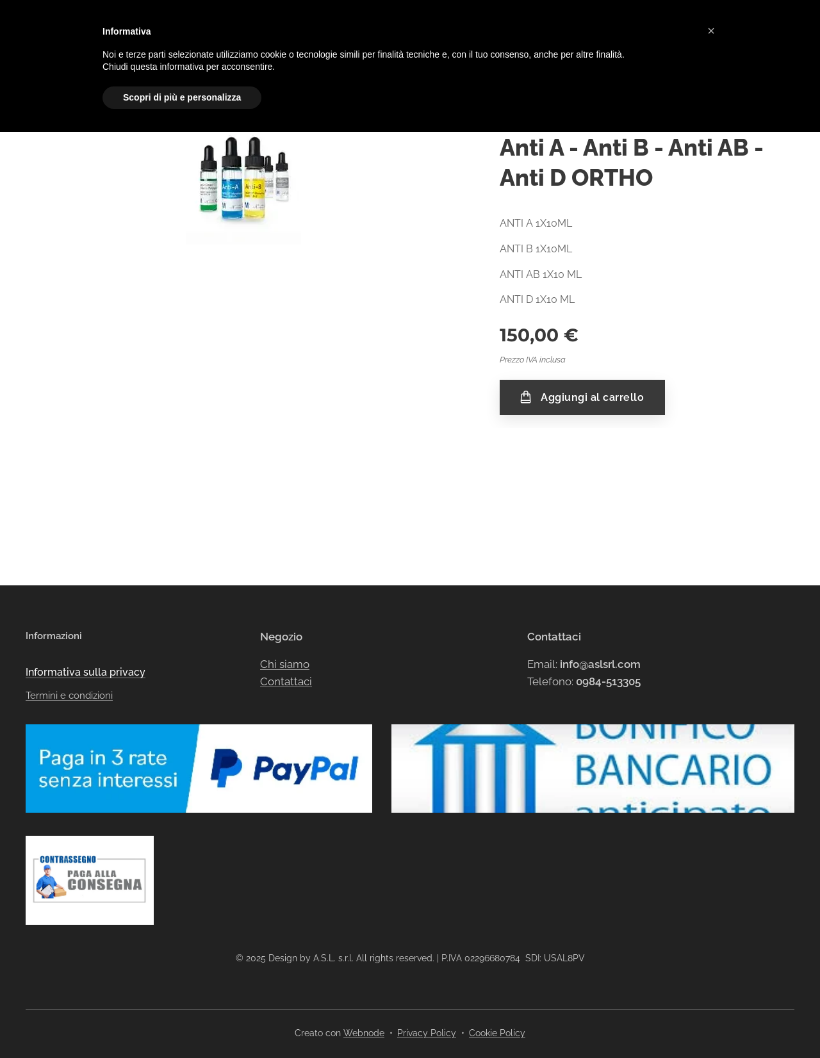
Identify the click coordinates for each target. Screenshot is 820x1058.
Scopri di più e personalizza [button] (182, 97)
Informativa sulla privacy (85, 593)
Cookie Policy (497, 1033)
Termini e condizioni (69, 617)
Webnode (363, 1033)
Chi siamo (284, 584)
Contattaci (286, 602)
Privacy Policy (426, 1033)
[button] (711, 30)
